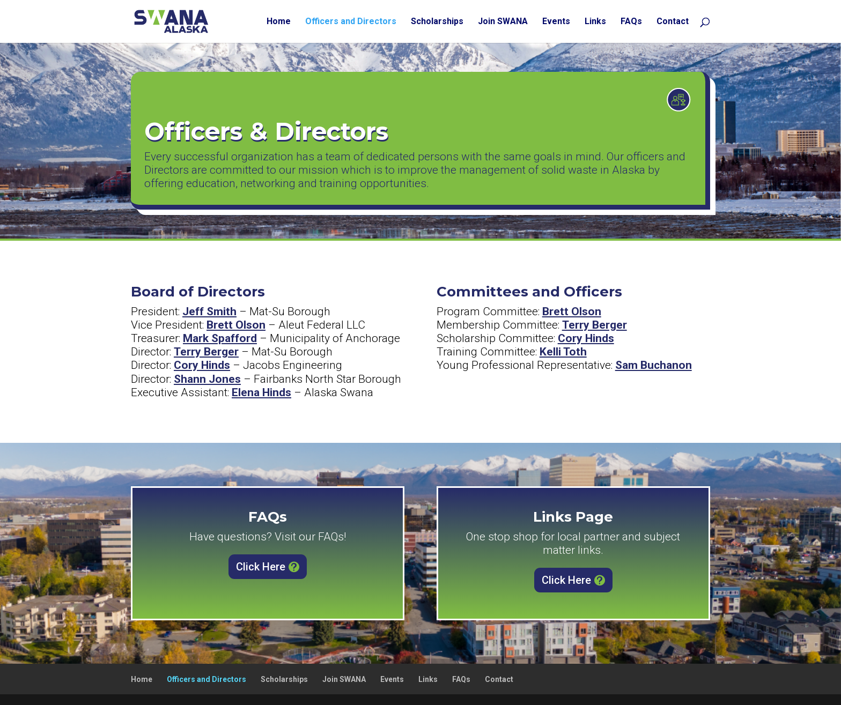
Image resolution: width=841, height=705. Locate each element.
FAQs (631, 22)
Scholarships (437, 22)
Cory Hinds (202, 365)
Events (556, 22)
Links (595, 22)
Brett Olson (235, 324)
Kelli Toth (563, 351)
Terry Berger (206, 351)
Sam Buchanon (653, 365)
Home (279, 22)
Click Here (260, 566)
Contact (672, 22)
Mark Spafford (220, 338)
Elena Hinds (261, 392)
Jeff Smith (209, 311)
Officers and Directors (350, 22)
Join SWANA (503, 22)
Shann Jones (207, 379)
